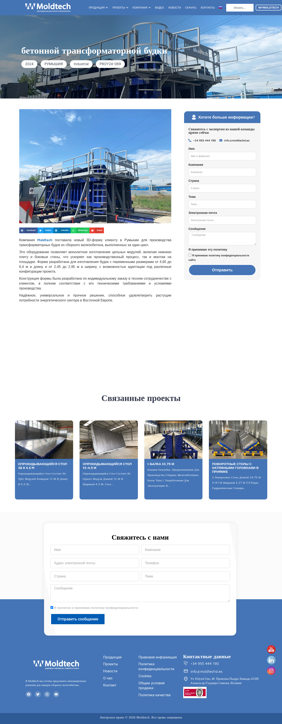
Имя (191, 148)
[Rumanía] (95, 337)
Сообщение (196, 229)
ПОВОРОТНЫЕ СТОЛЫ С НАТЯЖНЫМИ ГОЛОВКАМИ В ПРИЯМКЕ (235, 467)
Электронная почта (202, 212)
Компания (195, 164)
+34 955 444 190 (204, 663)
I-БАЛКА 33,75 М (161, 464)
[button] (29, 64)
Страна (193, 180)
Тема (191, 196)
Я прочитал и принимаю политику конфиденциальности (96, 607)
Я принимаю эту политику (207, 249)
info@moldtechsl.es (206, 671)
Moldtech (44, 240)
